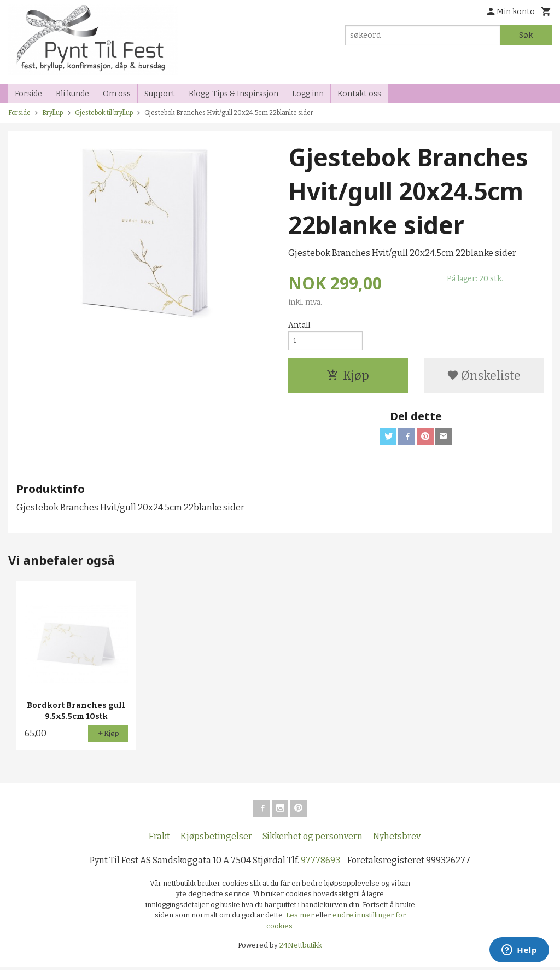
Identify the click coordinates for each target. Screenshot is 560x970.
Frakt (159, 839)
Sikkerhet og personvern (312, 839)
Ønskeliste (484, 377)
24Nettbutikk (300, 948)
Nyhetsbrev (397, 839)
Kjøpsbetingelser (216, 839)
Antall (299, 325)
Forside (28, 93)
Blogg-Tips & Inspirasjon (233, 93)
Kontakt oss (359, 93)
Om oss (117, 93)
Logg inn (308, 93)
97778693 (320, 863)
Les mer (301, 918)
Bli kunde (72, 93)
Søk (526, 35)
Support (159, 93)
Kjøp (347, 377)
